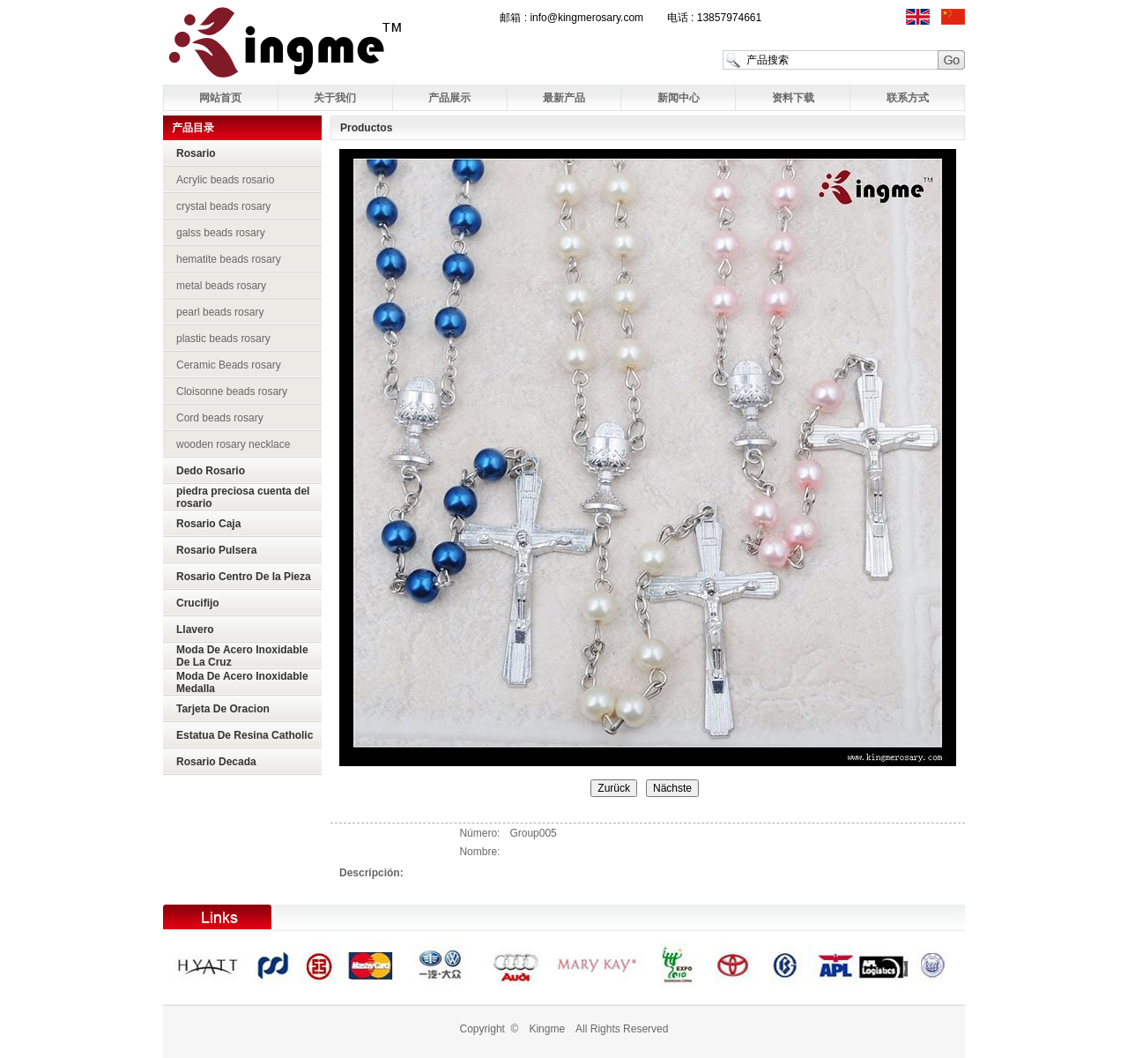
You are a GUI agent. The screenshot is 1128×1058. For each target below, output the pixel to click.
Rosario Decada (216, 762)
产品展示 (449, 98)
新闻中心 (678, 98)
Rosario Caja (208, 524)
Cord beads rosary (219, 418)
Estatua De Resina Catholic (244, 735)
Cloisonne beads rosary (231, 391)
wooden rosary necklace (233, 444)
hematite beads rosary (228, 259)
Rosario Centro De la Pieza (243, 576)
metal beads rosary (221, 285)
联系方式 (908, 98)
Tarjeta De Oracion (223, 709)
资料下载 (793, 98)
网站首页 (220, 98)
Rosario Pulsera (216, 550)
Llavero (195, 629)
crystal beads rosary (223, 206)
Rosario (196, 153)
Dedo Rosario (210, 471)
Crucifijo (197, 603)
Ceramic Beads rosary (228, 365)
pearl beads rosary (219, 312)
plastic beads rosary (223, 338)
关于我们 (335, 98)
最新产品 (564, 98)
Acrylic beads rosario (225, 180)
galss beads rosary (220, 233)
